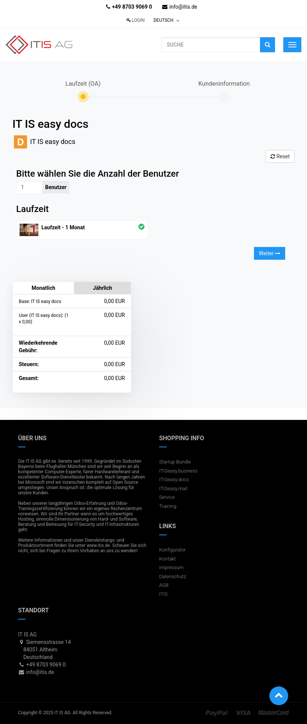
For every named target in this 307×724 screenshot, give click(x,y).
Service (167, 497)
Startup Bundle (175, 462)
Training (167, 506)
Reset (280, 156)
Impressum (171, 567)
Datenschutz (172, 576)
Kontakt (167, 559)
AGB (164, 585)
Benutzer (56, 187)
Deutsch (166, 20)
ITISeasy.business (178, 471)
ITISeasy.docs (174, 479)
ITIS (163, 594)
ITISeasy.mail (173, 488)
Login (135, 20)
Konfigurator (172, 550)
